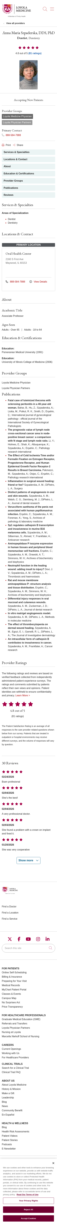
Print (6, 145)
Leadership (8, 1097)
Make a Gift (8, 1093)
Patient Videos (9, 1136)
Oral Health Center (18, 253)
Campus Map (9, 998)
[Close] (53, 1165)
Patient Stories (10, 1140)
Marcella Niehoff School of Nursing (20, 1036)
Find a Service (9, 918)
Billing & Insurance (12, 976)
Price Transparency (12, 1006)
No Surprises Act (11, 1002)
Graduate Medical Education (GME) (21, 1019)
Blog (4, 1102)
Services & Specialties (16, 152)
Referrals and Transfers (14, 1023)
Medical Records (11, 985)
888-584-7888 (11, 135)
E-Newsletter (9, 1148)
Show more (29, 860)
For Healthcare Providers (15, 1057)
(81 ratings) (34, 53)
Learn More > (23, 695)
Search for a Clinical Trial (15, 1068)
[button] (52, 8)
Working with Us (10, 1053)
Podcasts (7, 1144)
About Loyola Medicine (14, 1084)
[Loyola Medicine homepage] (16, 16)
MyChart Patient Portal (14, 989)
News (5, 1106)
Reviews (8, 195)
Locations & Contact (15, 159)
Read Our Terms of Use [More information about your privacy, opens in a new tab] (27, 1197)
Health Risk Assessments (15, 1131)
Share (18, 145)
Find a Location (10, 912)
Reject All (28, 1212)
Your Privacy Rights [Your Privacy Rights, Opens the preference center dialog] (28, 1203)
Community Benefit (12, 1110)
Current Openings (11, 1049)
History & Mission (11, 1089)
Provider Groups (13, 180)
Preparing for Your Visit (14, 981)
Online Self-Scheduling (14, 972)
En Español (8, 1114)
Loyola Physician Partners (16, 1028)
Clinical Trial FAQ (11, 1072)
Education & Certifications (19, 173)
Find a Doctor (9, 906)
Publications (11, 188)
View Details (38, 281)
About (7, 166)
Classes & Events (11, 994)
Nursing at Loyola (11, 1032)
